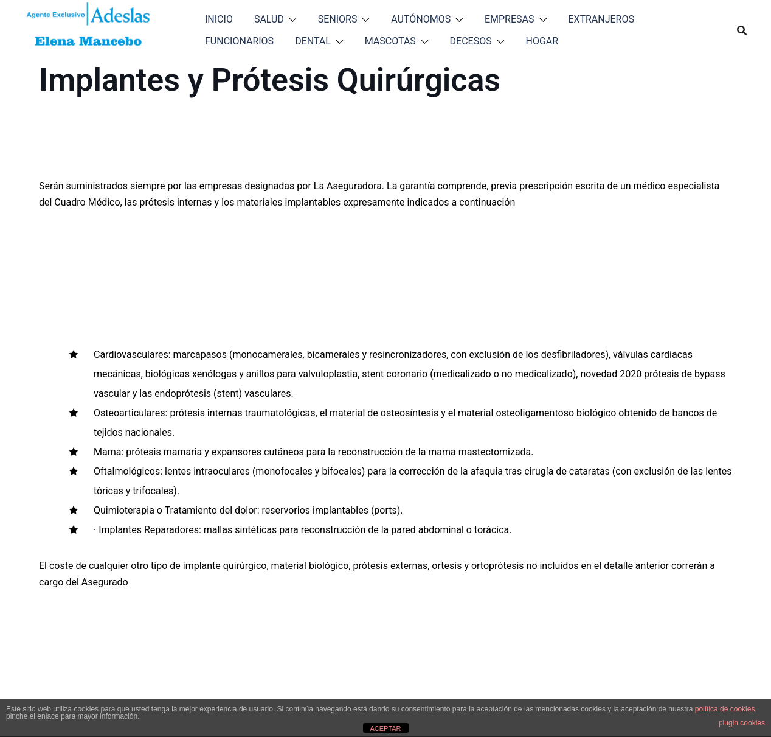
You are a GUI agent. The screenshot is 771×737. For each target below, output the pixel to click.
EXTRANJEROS (601, 19)
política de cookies (725, 709)
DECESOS (471, 41)
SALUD (269, 19)
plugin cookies (742, 723)
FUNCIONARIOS (239, 41)
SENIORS (338, 19)
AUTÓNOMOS (421, 19)
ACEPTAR (385, 728)
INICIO (219, 19)
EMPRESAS (509, 19)
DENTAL (313, 41)
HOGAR (542, 41)
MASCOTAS (390, 41)
